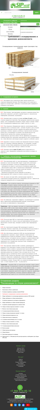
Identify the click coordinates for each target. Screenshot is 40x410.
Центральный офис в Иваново (10, 24)
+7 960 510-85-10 (18, 15)
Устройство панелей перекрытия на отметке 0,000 (13, 304)
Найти (36, 12)
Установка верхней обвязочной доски (10, 311)
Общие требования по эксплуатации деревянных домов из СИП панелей (18, 296)
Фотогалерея (21, 363)
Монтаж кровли (5, 328)
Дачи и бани (20, 352)
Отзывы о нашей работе (20, 362)
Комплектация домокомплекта (20, 379)
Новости (21, 359)
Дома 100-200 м (21, 349)
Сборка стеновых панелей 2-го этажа (10, 321)
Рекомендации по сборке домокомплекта (26, 28)
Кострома (10, 27)
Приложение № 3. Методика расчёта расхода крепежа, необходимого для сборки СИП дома (20, 337)
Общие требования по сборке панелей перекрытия (13, 302)
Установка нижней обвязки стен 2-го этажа (12, 319)
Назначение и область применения (10, 289)
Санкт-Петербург (10, 31)
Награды (21, 360)
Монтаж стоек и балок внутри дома (10, 308)
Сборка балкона (5, 332)
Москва (10, 29)
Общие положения (6, 287)
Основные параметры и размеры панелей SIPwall (13, 291)
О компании (20, 366)
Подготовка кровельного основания (10, 334)
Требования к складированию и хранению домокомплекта (15, 294)
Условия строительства (15, 21)
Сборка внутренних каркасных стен (10, 315)
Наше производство (20, 364)
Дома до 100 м (20, 348)
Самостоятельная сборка (20, 380)
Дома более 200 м (20, 350)
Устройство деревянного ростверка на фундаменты (13, 300)
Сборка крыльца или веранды (8, 330)
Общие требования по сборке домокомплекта (12, 298)
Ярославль (10, 33)
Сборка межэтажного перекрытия (9, 317)
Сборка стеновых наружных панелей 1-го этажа (13, 306)
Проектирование (20, 377)
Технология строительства (21, 376)
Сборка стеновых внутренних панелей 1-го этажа (13, 313)
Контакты (21, 373)
